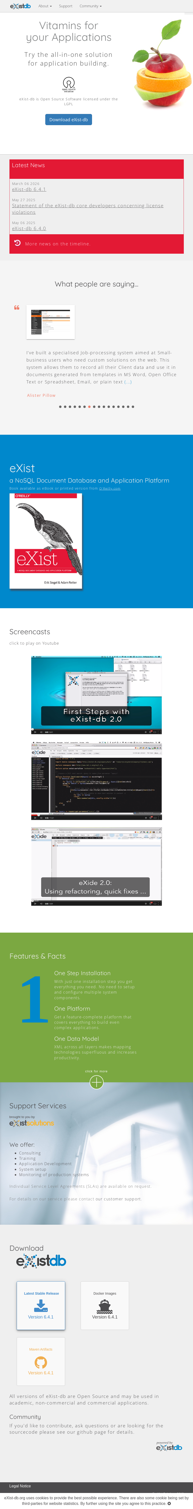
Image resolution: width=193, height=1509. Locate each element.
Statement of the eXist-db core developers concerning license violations (88, 208)
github (85, 1432)
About (45, 6)
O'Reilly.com (110, 488)
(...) (128, 382)
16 (133, 407)
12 (113, 407)
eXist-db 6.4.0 (29, 228)
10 (104, 407)
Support (65, 6)
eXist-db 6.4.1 (29, 189)
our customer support (118, 1199)
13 (118, 407)
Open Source (93, 1396)
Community (91, 6)
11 (109, 407)
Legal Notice (20, 1486)
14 (123, 407)
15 (128, 407)
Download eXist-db (68, 119)
